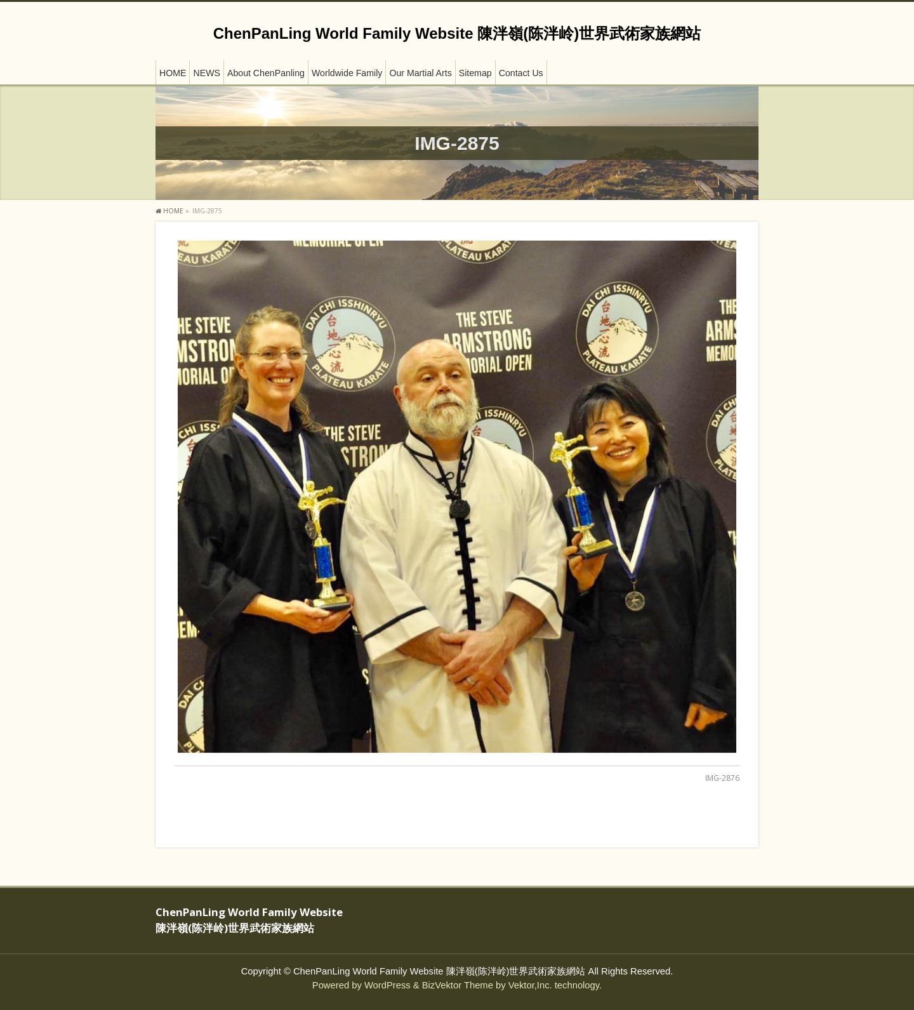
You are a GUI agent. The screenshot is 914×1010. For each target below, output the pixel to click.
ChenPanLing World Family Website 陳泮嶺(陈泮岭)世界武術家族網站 (457, 33)
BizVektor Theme (457, 985)
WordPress (387, 985)
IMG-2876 (722, 778)
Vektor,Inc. (530, 985)
